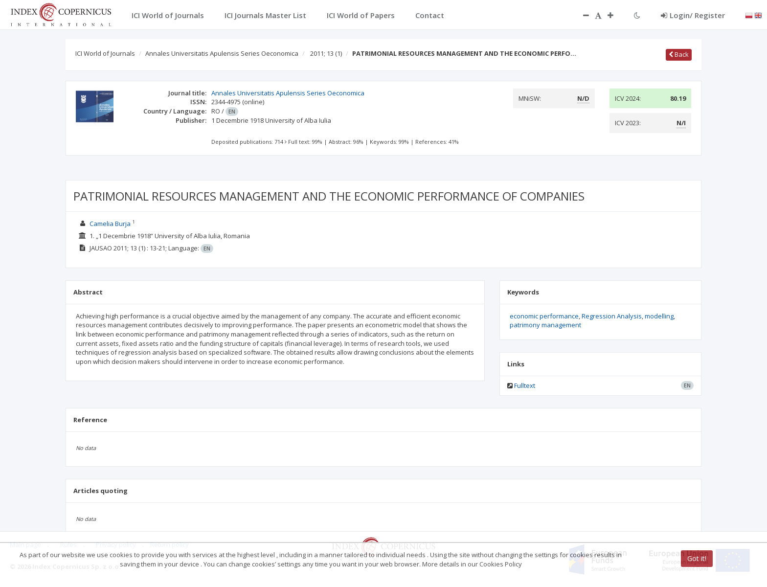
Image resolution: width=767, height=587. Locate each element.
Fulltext (524, 385)
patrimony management (545, 324)
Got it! (696, 558)
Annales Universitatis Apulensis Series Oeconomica (221, 53)
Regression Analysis (612, 316)
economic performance (544, 316)
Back (679, 54)
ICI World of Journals (105, 53)
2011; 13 (326, 53)
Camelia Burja (110, 223)
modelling (659, 316)
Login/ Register (693, 15)
